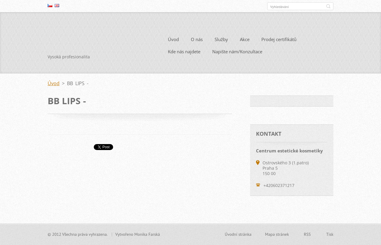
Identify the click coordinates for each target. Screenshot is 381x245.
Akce (244, 39)
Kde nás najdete (184, 51)
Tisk (329, 234)
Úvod (173, 39)
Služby (221, 39)
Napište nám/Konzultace (237, 51)
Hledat (328, 6)
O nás (197, 39)
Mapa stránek (277, 234)
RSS (307, 234)
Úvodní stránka (238, 234)
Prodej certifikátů (278, 39)
